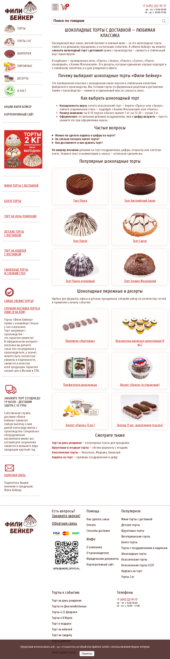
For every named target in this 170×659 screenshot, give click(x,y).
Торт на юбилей (62, 629)
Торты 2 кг (127, 577)
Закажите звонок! (66, 515)
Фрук (124, 531)
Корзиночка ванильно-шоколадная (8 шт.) (140, 341)
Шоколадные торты (134, 554)
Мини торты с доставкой (136, 519)
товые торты (136, 531)
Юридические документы (103, 559)
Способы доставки (98, 531)
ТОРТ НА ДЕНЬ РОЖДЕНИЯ (20, 216)
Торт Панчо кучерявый (80, 279)
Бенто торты (129, 542)
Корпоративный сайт (19, 114)
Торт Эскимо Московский (140, 279)
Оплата (91, 525)
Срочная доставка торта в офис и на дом (22, 310)
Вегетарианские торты (135, 536)
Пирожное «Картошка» (80, 339)
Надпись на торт (62, 457)
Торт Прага (80, 199)
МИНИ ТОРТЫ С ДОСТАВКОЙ (21, 185)
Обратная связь (15, 475)
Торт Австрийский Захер (140, 199)
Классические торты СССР (137, 565)
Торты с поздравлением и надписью (144, 548)
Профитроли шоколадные (80, 383)
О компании (94, 547)
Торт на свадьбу (62, 635)
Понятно (87, 653)
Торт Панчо (80, 239)
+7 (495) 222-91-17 (154, 6)
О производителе (98, 553)
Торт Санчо (140, 239)
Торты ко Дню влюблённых (69, 606)
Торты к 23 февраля (64, 612)
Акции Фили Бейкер (18, 107)
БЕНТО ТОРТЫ (12, 201)
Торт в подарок (61, 623)
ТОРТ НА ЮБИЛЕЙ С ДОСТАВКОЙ (15, 252)
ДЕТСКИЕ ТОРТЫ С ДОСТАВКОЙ (14, 233)
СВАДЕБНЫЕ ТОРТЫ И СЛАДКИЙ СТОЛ (16, 271)
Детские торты (130, 525)
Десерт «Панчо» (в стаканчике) (140, 383)
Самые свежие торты (18, 301)
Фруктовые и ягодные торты (70, 447)
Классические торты (65, 452)
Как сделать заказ (98, 519)
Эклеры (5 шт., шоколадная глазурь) (140, 423)
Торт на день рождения (67, 443)
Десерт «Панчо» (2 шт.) (80, 423)
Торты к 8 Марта (62, 618)
